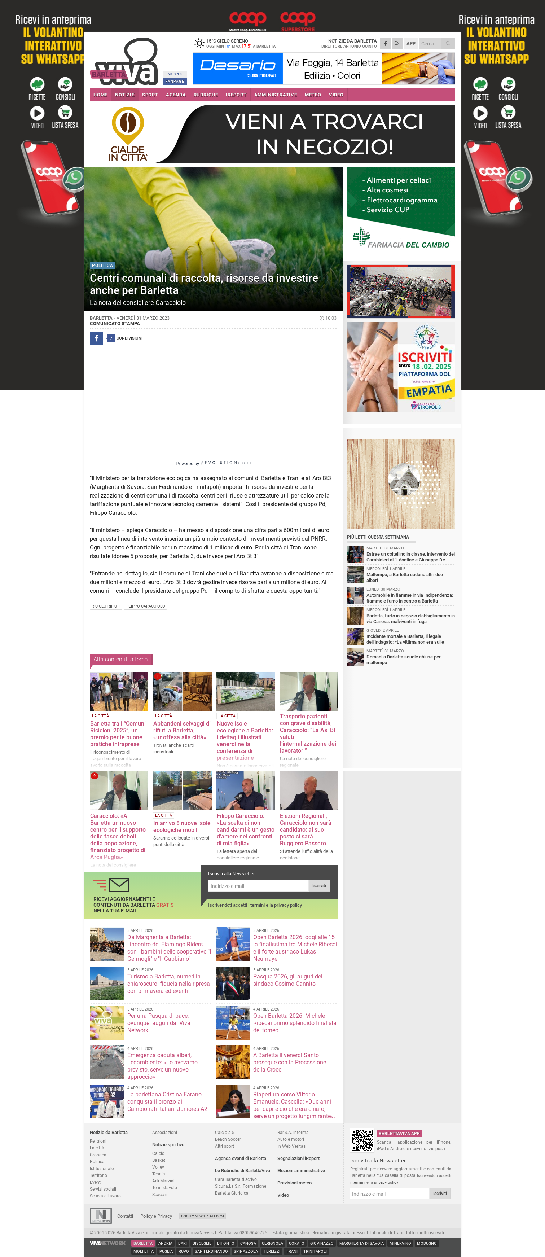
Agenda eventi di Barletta (240, 1158)
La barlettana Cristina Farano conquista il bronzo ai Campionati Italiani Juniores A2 (167, 1101)
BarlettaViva (125, 58)
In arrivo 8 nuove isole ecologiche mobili (182, 826)
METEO (313, 94)
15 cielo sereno (238, 43)
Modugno (427, 1243)
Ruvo (184, 1251)
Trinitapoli (315, 1251)
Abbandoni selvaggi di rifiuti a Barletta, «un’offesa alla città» (182, 730)
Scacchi (159, 1194)
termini (257, 905)
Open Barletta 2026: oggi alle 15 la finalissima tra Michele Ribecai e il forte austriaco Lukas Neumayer (295, 948)
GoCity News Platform (202, 1216)
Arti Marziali (164, 1180)
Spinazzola (246, 1251)
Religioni (98, 1141)
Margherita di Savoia (361, 1243)
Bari (182, 1243)
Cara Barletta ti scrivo (236, 1179)
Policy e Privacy (156, 1216)
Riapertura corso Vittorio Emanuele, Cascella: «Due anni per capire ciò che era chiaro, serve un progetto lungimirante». (294, 1105)
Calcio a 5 (224, 1132)
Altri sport (224, 1146)
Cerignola (272, 1243)
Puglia (166, 1251)
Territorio (98, 1175)
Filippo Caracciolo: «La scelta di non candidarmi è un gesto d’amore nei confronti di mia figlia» (245, 830)
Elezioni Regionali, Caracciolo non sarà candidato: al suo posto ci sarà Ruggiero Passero (305, 830)
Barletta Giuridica (232, 1193)
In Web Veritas (291, 1146)
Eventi (96, 1182)
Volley (158, 1167)
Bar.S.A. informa (293, 1132)
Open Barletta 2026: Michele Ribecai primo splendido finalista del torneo (295, 1023)
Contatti (125, 1216)
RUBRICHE (206, 94)
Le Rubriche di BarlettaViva (242, 1170)
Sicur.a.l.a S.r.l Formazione (240, 1186)
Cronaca (98, 1154)
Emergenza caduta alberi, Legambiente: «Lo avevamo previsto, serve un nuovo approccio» (162, 1066)
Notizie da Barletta (109, 1132)
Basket (158, 1160)
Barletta (143, 1243)
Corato (296, 1243)
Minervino (400, 1243)
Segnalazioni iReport (298, 1158)
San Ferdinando (211, 1251)
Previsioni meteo (294, 1183)
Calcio (158, 1153)
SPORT (150, 94)
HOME (100, 94)
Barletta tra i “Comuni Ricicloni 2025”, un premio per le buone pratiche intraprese (118, 734)
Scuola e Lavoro (105, 1196)
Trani (292, 1251)
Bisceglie (202, 1243)
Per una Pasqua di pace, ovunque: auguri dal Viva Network (158, 1023)
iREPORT (236, 94)
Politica (97, 1161)
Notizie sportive (168, 1144)
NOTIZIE (125, 94)
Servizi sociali (103, 1189)
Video (283, 1195)
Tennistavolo (164, 1187)
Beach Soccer (228, 1139)
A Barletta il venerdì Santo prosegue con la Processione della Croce (289, 1062)
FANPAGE (175, 81)
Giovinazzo (322, 1243)
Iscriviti (319, 885)
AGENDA (176, 94)
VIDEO (336, 94)
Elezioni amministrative (301, 1170)
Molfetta (143, 1251)
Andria (165, 1243)
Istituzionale (102, 1168)
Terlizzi (272, 1251)
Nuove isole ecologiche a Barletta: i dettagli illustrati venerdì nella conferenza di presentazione (245, 740)
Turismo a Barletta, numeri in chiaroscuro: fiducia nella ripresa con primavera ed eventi (168, 983)
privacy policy (288, 905)
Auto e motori (290, 1139)
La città (97, 1148)
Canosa (248, 1243)
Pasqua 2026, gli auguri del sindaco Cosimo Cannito (287, 980)
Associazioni (164, 1132)
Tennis (158, 1174)
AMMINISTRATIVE (275, 94)
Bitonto (225, 1243)
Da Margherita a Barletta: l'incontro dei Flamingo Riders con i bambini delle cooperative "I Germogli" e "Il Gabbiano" (169, 948)
